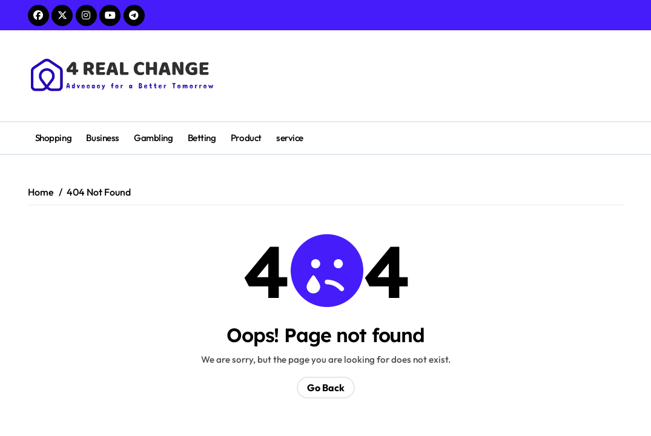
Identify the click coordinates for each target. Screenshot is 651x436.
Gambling (153, 138)
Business (102, 138)
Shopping (53, 138)
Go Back (326, 388)
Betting (202, 138)
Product (246, 138)
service (289, 138)
